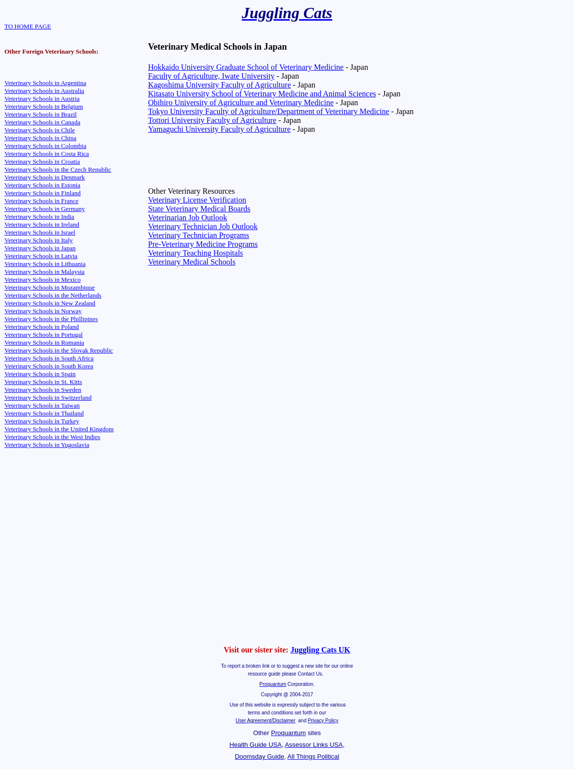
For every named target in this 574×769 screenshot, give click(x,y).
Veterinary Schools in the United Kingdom (59, 429)
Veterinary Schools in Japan (40, 248)
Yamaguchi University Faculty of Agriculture (219, 129)
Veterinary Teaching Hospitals (195, 253)
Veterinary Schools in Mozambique (49, 287)
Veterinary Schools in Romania (44, 342)
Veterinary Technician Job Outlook (203, 226)
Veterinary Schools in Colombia (45, 145)
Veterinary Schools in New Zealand (49, 303)
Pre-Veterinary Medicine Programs (203, 244)
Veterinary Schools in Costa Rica (46, 153)
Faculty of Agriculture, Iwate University (211, 76)
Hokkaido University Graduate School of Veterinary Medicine (246, 67)
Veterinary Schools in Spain (40, 374)
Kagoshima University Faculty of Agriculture (219, 85)
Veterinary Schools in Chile (39, 130)
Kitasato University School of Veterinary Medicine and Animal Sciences (262, 93)
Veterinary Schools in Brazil (40, 114)
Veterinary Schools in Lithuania (45, 263)
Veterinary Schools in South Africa (48, 358)
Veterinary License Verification (197, 200)
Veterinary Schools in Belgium (43, 106)
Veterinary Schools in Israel (39, 232)
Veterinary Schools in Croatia (42, 161)
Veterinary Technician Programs (198, 235)
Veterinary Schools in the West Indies (52, 437)
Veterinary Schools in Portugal (43, 334)
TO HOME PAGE (27, 26)
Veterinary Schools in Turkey (41, 421)
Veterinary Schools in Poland (41, 326)
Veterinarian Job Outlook (187, 217)
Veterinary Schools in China (40, 138)
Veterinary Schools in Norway (43, 311)
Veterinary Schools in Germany (44, 208)
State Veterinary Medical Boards (199, 209)
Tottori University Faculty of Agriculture (212, 120)
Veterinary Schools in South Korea (48, 366)
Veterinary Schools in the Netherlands (52, 295)
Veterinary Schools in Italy (38, 240)
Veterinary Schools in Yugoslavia (46, 444)
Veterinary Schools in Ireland (41, 224)
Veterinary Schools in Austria (42, 98)
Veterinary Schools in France (41, 201)
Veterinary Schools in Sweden (42, 389)
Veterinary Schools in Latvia (40, 256)
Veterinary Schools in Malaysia (44, 271)
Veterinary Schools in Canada (42, 122)
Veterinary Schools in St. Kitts (43, 381)
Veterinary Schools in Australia (44, 90)
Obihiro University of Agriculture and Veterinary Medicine (240, 102)
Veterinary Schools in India (39, 216)
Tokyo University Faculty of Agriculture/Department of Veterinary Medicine (268, 111)
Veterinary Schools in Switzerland (47, 397)
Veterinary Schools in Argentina (45, 83)
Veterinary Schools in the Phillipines (51, 319)
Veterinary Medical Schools (192, 262)
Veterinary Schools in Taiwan (42, 405)
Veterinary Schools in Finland (42, 193)
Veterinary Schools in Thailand (44, 413)
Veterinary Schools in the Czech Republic (57, 169)
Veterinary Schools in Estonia (42, 185)
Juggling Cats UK (320, 650)
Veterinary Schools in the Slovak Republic (58, 350)
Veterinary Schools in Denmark (44, 177)
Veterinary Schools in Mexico (42, 279)
